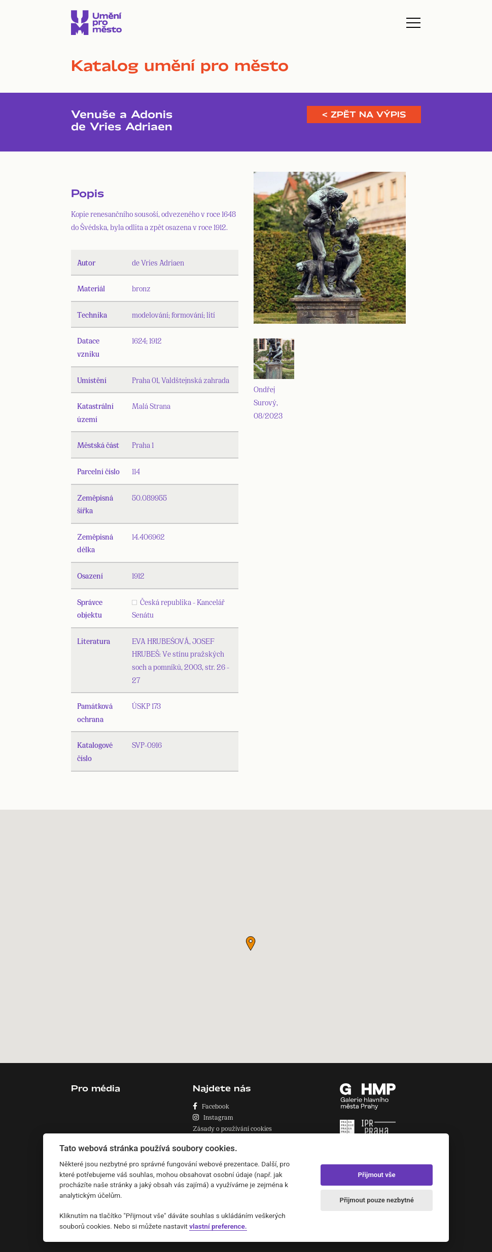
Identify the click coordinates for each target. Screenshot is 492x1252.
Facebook (211, 1106)
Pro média (95, 1088)
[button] (250, 943)
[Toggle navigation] (413, 23)
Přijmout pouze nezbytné (376, 1200)
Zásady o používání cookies (232, 1128)
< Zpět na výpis (364, 114)
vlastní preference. (218, 1226)
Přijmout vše (377, 1175)
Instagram (213, 1117)
